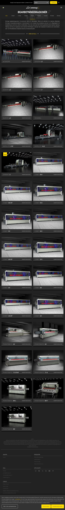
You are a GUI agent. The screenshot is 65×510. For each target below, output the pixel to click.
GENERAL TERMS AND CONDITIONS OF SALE (10, 490)
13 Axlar (39, 15)
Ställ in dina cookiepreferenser (9, 506)
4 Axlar (19, 15)
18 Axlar (52, 15)
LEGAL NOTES (5, 486)
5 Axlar (26, 15)
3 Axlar (12, 15)
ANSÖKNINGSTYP (37, 459)
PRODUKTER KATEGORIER (38, 457)
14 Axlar (45, 15)
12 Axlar (32, 15)
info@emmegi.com (6, 477)
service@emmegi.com (7, 472)
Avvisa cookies (46, 506)
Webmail (4, 470)
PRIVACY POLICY (6, 484)
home (32, 439)
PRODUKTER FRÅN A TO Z (38, 463)
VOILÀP (4, 457)
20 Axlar (58, 15)
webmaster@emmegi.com (7, 475)
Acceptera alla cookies (57, 506)
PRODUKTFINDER (37, 461)
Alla (6, 15)
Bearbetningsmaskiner (33, 446)
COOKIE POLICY (5, 488)
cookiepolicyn (18, 499)
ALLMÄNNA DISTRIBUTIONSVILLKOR (9, 493)
